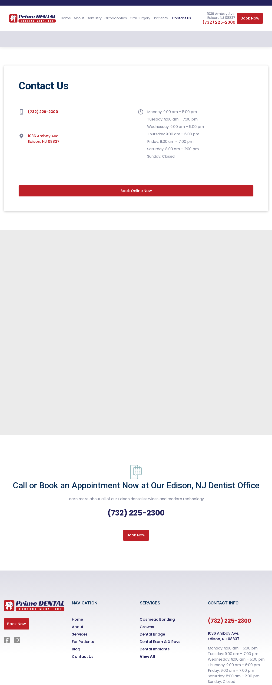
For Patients (83, 641)
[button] (94, 18)
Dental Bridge (152, 634)
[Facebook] (7, 640)
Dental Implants (155, 649)
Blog (76, 649)
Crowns (147, 627)
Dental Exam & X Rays (160, 641)
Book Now (250, 18)
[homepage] (32, 18)
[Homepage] (34, 609)
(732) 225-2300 (218, 22)
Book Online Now (136, 190)
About (79, 18)
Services (80, 634)
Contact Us (181, 18)
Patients (161, 18)
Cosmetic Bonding (157, 619)
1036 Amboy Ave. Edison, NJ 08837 (44, 138)
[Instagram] (17, 640)
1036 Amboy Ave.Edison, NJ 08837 (223, 636)
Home (66, 18)
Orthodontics (115, 18)
